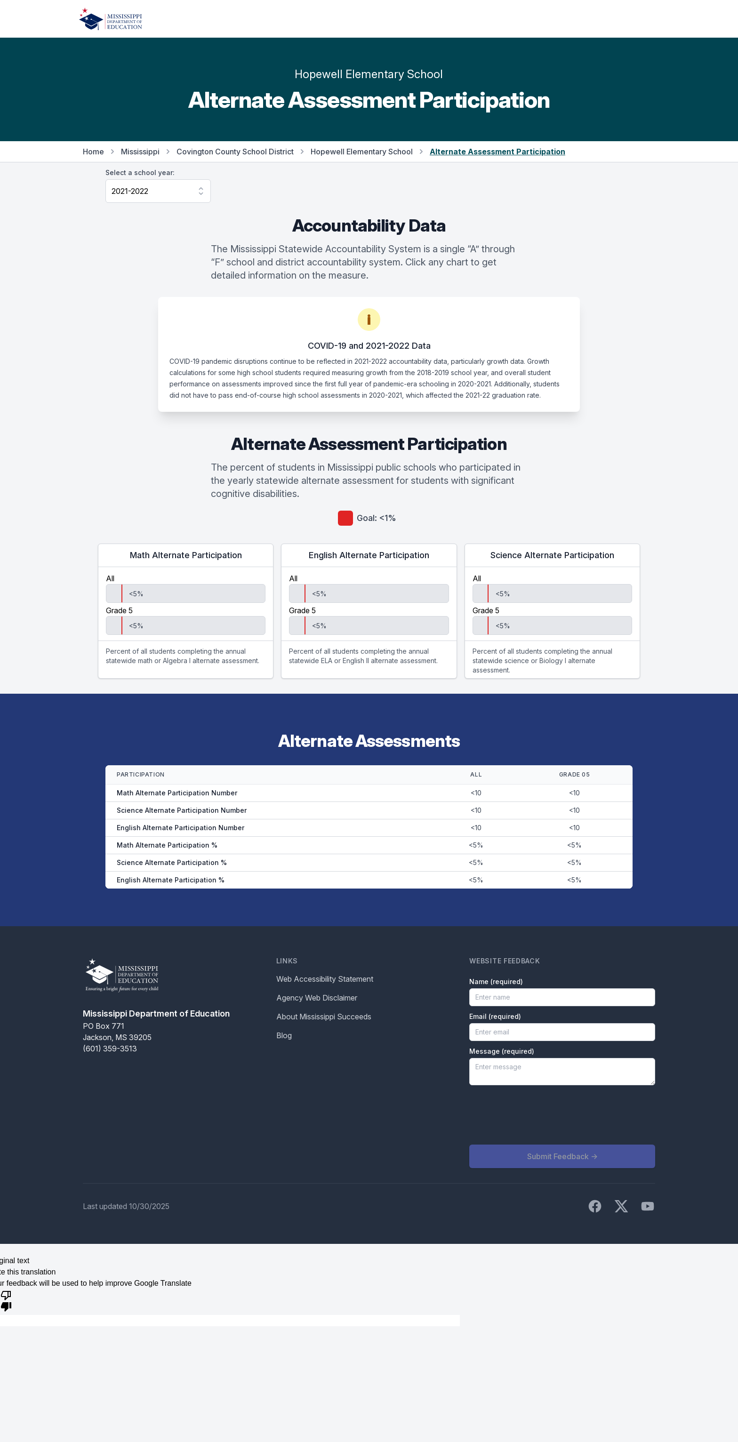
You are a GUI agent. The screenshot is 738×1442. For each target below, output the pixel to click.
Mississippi (140, 151)
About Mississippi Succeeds (323, 1016)
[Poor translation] (6, 1300)
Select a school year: (140, 172)
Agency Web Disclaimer (316, 997)
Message (501, 1051)
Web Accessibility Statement (324, 979)
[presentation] (540, 1115)
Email (495, 1016)
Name (496, 981)
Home (93, 151)
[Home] (110, 19)
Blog (284, 1035)
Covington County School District (235, 151)
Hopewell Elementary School (362, 151)
